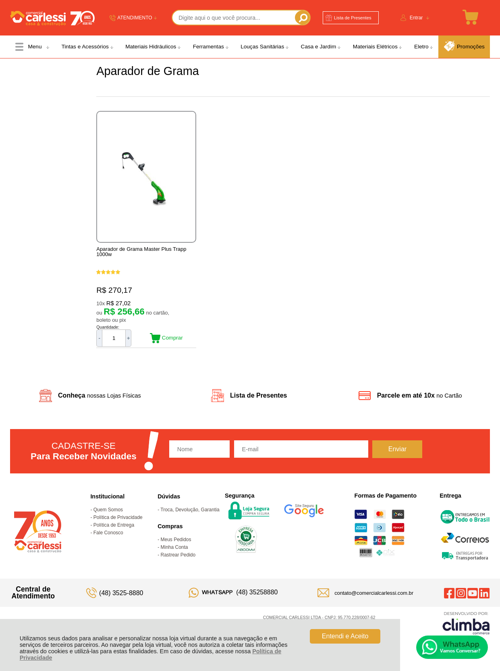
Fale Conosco (108, 533)
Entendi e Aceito (345, 636)
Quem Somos (108, 510)
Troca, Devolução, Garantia (189, 510)
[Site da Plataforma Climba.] (466, 623)
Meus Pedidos (176, 539)
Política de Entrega (113, 525)
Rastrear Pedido (178, 555)
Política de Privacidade (118, 517)
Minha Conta (174, 547)
